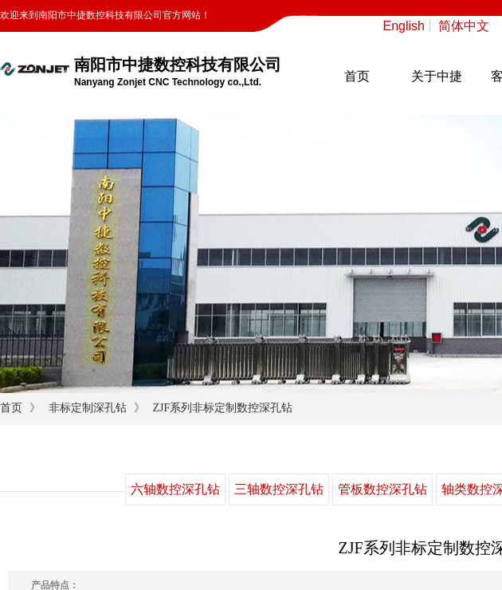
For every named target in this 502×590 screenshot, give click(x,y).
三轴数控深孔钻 (279, 489)
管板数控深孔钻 (382, 489)
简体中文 (463, 26)
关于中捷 (436, 76)
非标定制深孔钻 (88, 408)
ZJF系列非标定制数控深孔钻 (222, 408)
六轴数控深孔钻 (175, 489)
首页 (357, 76)
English (404, 26)
